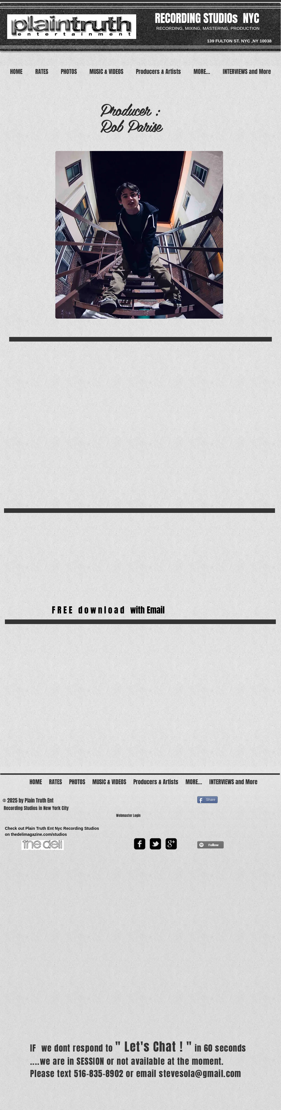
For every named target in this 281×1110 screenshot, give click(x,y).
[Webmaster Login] (128, 816)
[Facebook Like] (171, 796)
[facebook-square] (139, 844)
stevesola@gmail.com (200, 1074)
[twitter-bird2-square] (155, 844)
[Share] (207, 799)
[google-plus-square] (171, 844)
